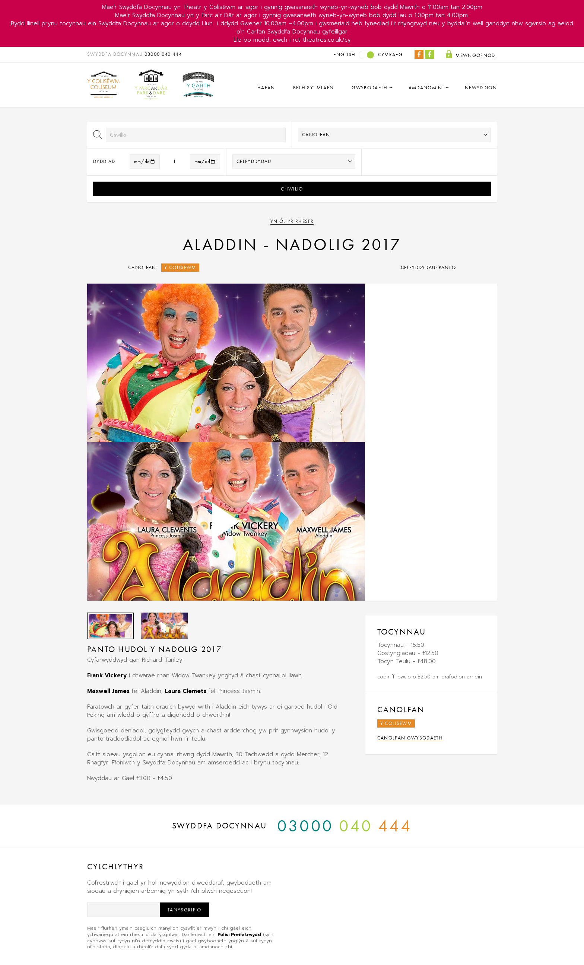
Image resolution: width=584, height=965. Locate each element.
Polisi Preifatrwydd (239, 934)
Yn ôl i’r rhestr (292, 221)
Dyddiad (104, 161)
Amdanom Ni (426, 87)
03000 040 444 (163, 54)
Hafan (266, 87)
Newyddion (481, 87)
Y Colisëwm (180, 267)
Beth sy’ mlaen (313, 87)
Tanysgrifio (184, 910)
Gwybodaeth (369, 87)
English (344, 54)
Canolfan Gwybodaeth (410, 738)
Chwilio (292, 189)
